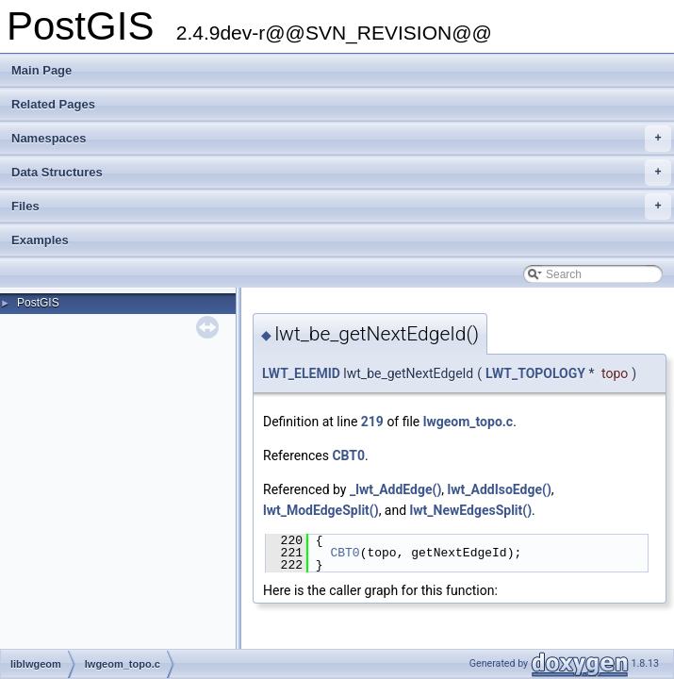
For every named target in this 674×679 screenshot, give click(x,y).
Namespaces (341, 138)
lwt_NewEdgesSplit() (471, 510)
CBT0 (348, 455)
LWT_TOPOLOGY (535, 373)
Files (341, 206)
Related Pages (53, 104)
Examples (40, 240)
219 (372, 421)
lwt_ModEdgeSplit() (321, 510)
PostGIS (38, 302)
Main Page (41, 70)
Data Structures (341, 172)
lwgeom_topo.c (468, 421)
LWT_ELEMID (301, 373)
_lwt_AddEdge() (395, 489)
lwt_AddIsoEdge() (499, 489)
